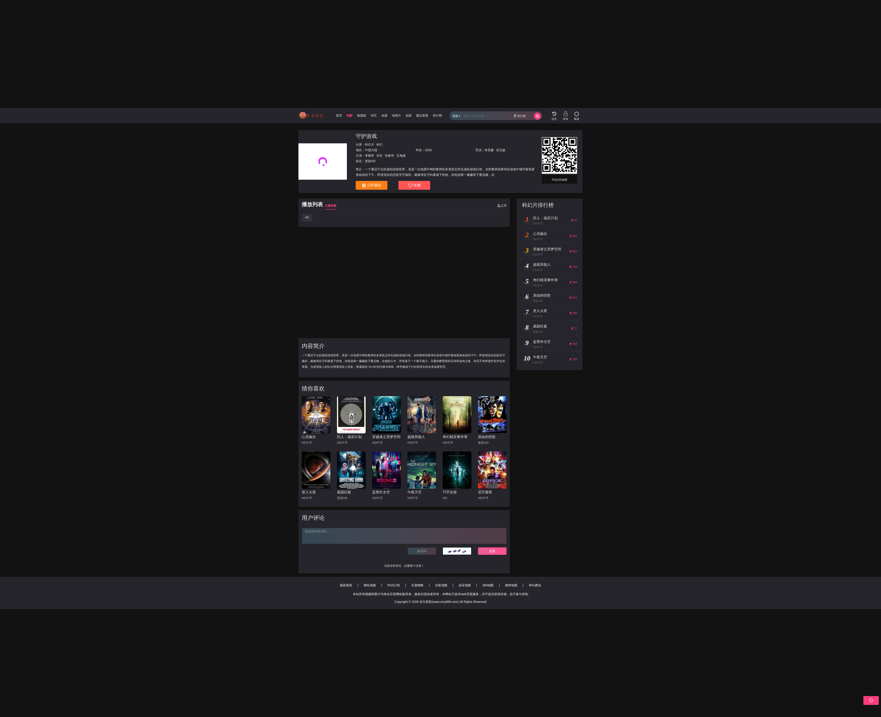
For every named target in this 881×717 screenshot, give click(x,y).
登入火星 (309, 492)
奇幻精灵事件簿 (455, 437)
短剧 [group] (408, 115)
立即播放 (371, 185)
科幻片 (369, 144)
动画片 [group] (396, 115)
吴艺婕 (500, 150)
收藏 (414, 185)
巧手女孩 (450, 492)
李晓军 (369, 155)
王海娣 (400, 155)
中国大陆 (371, 150)
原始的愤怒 (487, 437)
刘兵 (379, 155)
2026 (428, 150)
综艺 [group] (374, 115)
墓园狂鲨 (344, 492)
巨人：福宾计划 (349, 437)
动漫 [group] (384, 115)
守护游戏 (366, 136)
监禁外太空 (381, 492)
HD (307, 217)
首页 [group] (339, 115)
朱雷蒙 (489, 150)
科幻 (379, 144)
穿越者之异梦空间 (386, 437)
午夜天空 (414, 492)
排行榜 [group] (437, 115)
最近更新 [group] (422, 115)
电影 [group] (349, 115)
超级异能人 (416, 437)
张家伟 (389, 155)
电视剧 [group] (361, 115)
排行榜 (520, 116)
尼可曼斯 (485, 492)
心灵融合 (309, 437)
